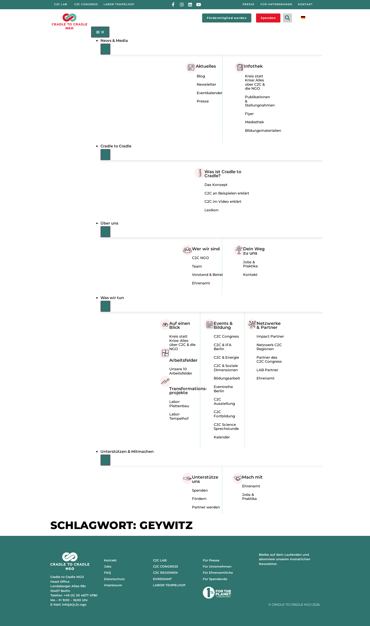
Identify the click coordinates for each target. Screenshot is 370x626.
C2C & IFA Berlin (222, 347)
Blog (201, 76)
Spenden (200, 490)
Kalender (222, 437)
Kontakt (250, 274)
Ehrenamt (201, 283)
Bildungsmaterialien (263, 130)
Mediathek (254, 122)
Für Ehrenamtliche (218, 572)
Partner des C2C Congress (269, 359)
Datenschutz (114, 579)
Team (197, 266)
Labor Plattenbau (179, 403)
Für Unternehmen (217, 566)
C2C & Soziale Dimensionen (226, 367)
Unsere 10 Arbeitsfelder (180, 371)
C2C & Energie (226, 357)
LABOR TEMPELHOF (169, 585)
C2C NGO (200, 258)
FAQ (107, 572)
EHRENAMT (162, 579)
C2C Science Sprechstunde (226, 426)
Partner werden (206, 507)
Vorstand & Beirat (207, 274)
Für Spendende (215, 579)
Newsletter (206, 84)
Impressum (113, 585)
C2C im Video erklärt (223, 201)
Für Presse (211, 560)
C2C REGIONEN (165, 572)
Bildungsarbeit (227, 378)
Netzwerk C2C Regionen (269, 347)
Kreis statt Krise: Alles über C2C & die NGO (255, 82)
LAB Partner (267, 370)
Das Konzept (216, 184)
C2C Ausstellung (224, 401)
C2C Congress (226, 336)
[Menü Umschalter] (100, 32)
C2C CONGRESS (165, 566)
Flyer (249, 113)
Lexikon (211, 210)
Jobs (107, 566)
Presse (203, 101)
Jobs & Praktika (250, 264)
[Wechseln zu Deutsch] (303, 17)
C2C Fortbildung (224, 414)
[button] (287, 17)
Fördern (199, 498)
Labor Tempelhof (178, 416)
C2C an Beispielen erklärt (227, 193)
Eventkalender (209, 93)
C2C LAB (160, 560)
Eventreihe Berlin (223, 388)
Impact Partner (270, 336)
